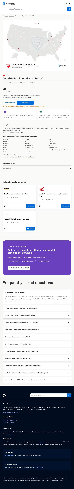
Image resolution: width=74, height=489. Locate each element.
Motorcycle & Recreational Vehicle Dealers (25, 83)
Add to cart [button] (30, 206)
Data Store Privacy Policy (10, 420)
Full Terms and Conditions (10, 412)
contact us (10, 434)
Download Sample (9, 102)
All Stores (11, 16)
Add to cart (25, 102)
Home (6, 16)
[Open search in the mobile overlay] (39, 9)
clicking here (39, 467)
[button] (4, 9)
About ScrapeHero (8, 422)
